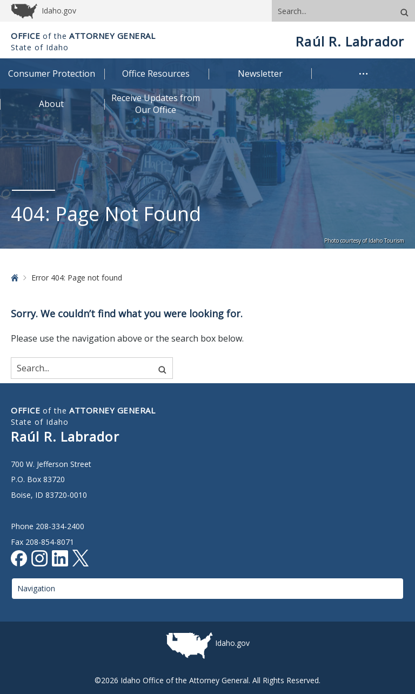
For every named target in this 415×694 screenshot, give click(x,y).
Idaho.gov (232, 643)
